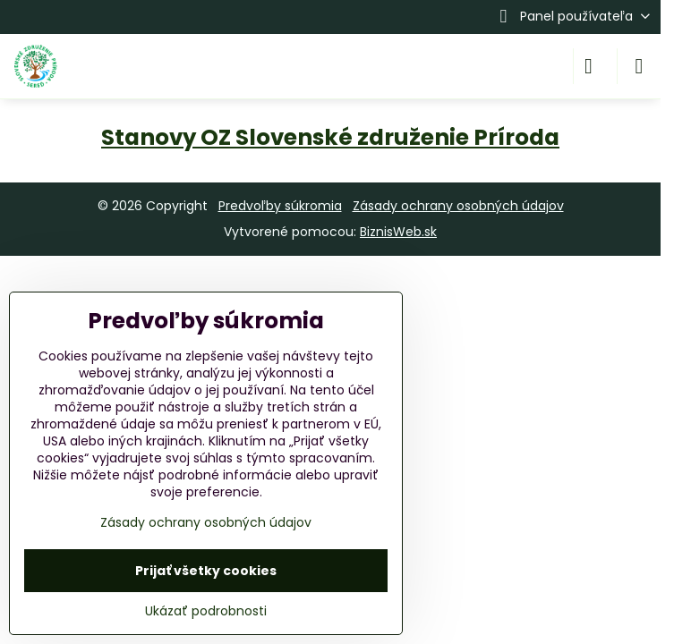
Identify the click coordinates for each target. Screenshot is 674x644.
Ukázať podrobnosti (206, 611)
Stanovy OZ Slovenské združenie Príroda (330, 137)
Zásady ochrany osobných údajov (458, 206)
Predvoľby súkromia (280, 206)
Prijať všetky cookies (206, 571)
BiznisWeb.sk (398, 232)
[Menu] (639, 66)
